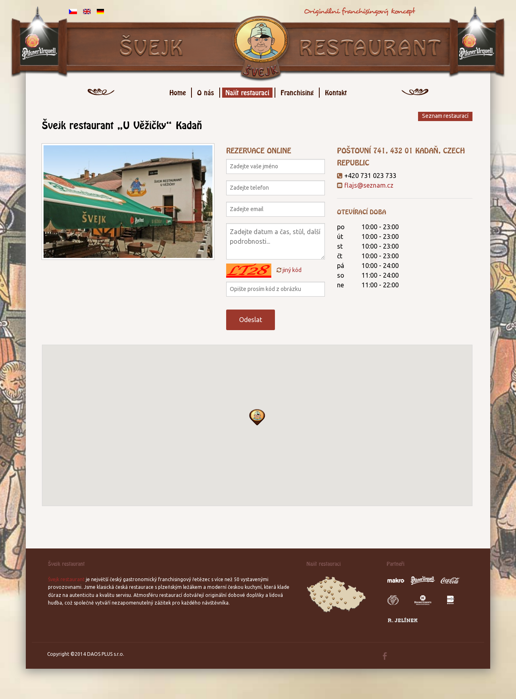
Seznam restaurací (445, 116)
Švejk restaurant (66, 579)
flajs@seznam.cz (368, 185)
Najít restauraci (247, 91)
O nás (205, 91)
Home (177, 91)
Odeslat (250, 319)
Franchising (297, 91)
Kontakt (336, 91)
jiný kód (289, 270)
